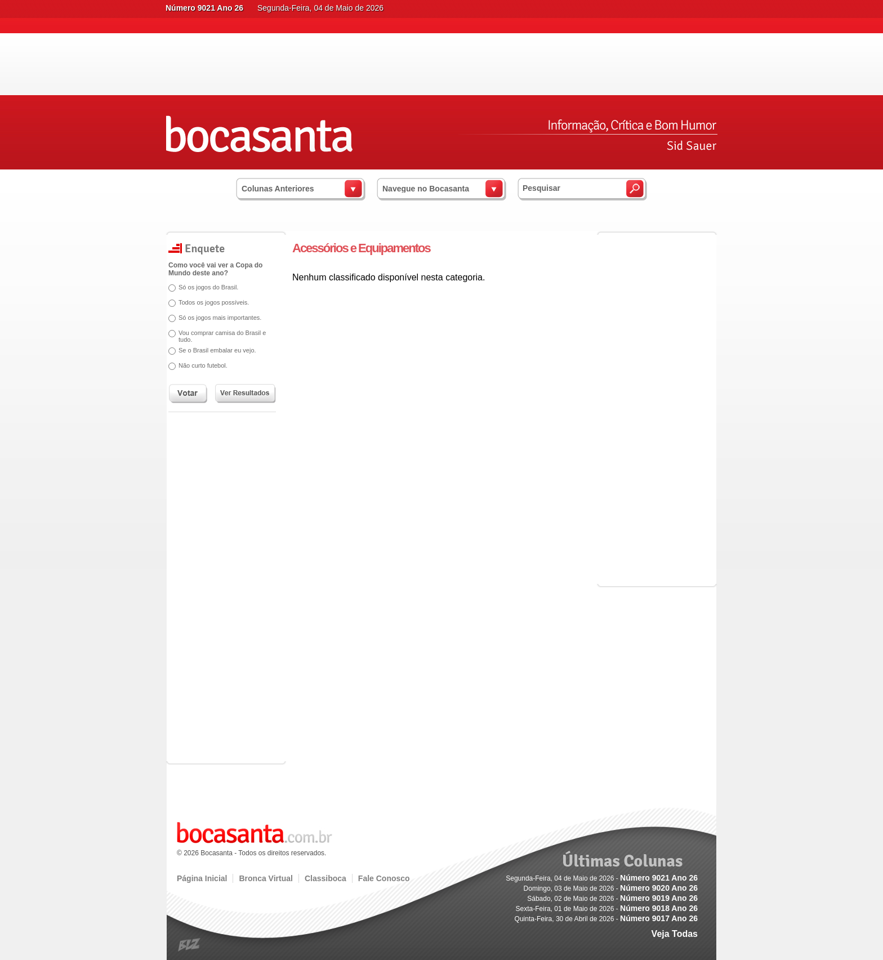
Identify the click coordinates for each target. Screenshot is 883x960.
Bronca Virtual (265, 878)
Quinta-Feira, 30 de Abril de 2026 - (606, 919)
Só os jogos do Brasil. (208, 287)
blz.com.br (189, 945)
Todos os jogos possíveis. (214, 302)
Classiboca (325, 878)
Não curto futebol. (203, 365)
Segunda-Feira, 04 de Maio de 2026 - (602, 878)
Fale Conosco (384, 878)
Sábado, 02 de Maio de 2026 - (612, 899)
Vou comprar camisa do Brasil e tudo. (222, 336)
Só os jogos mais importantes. (220, 317)
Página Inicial (202, 878)
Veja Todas (675, 934)
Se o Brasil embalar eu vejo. (217, 350)
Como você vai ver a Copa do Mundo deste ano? (215, 269)
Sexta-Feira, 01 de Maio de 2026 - (607, 909)
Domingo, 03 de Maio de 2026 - (611, 888)
